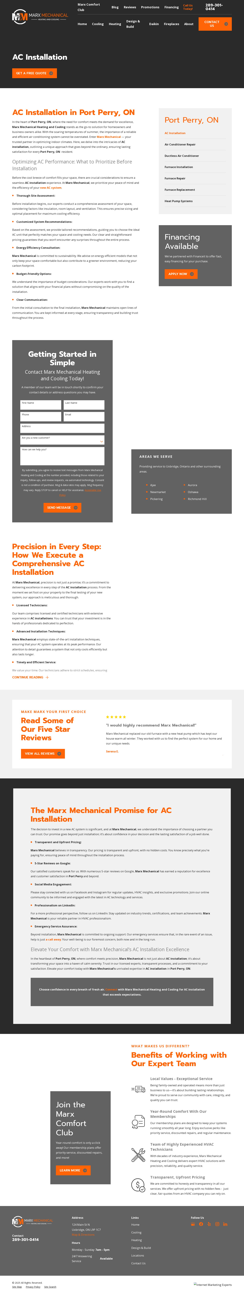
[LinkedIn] (225, 1224)
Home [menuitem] (82, 24)
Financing (171, 7)
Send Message (58, 507)
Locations (137, 1255)
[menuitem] (195, 133)
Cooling (136, 1232)
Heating (136, 1240)
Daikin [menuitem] (154, 24)
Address (21, 426)
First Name (23, 402)
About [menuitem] (189, 24)
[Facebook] (201, 1224)
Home (135, 1225)
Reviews (130, 7)
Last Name (66, 402)
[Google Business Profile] (193, 1224)
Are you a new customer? (31, 437)
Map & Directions (83, 1235)
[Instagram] (217, 1224)
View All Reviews (43, 753)
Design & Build (141, 1248)
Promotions (150, 7)
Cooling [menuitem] (98, 24)
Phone (20, 414)
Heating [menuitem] (115, 24)
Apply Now (181, 274)
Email (63, 414)
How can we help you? (29, 449)
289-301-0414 (214, 7)
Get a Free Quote (34, 73)
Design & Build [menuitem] (133, 24)
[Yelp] (209, 1224)
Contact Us (216, 24)
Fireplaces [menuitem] (171, 24)
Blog (115, 7)
